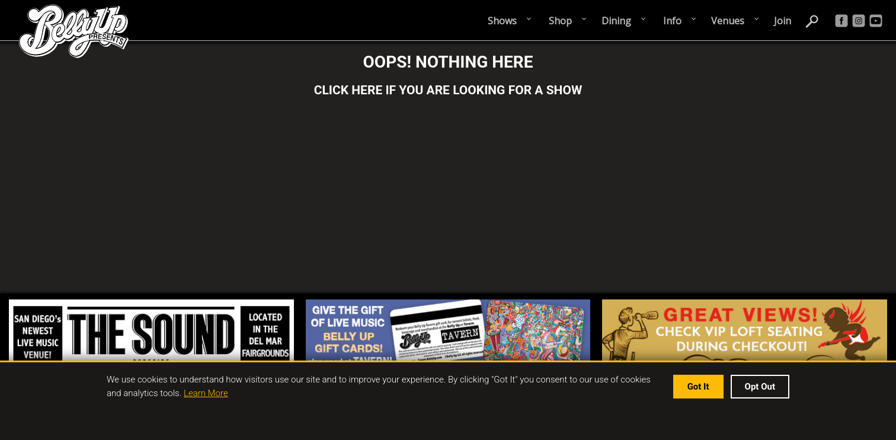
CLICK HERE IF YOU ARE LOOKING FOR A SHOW (448, 90)
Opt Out (760, 386)
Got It (698, 386)
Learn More (206, 393)
